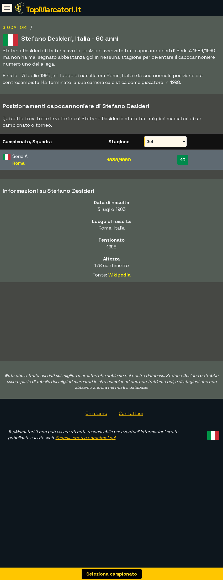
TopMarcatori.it (53, 9)
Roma (18, 163)
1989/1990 (119, 160)
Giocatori (15, 27)
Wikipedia (119, 275)
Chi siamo (96, 413)
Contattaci (131, 413)
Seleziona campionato (111, 574)
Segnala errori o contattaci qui (86, 437)
